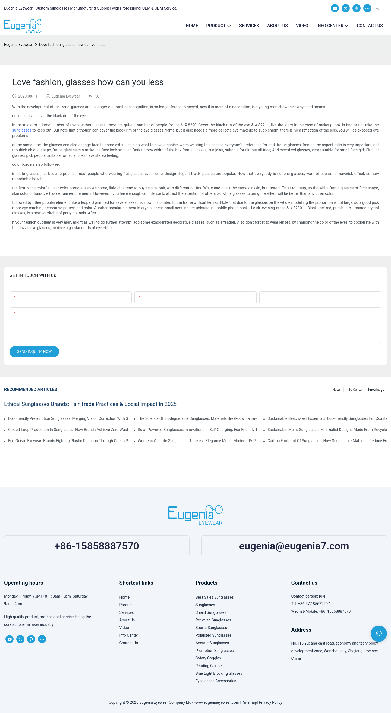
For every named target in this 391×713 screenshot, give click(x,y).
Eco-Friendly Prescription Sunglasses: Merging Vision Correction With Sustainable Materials (68, 418)
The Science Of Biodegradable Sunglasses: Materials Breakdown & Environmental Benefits (197, 418)
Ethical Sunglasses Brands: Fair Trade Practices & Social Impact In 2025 (90, 404)
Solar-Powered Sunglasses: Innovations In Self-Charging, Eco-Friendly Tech (197, 429)
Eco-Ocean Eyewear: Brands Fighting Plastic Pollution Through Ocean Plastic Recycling (68, 441)
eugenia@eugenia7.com (294, 546)
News (337, 390)
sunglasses (21, 130)
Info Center (354, 390)
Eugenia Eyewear (18, 44)
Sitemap (249, 702)
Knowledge (376, 390)
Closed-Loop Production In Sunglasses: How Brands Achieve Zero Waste (68, 429)
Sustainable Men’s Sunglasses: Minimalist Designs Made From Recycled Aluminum (327, 429)
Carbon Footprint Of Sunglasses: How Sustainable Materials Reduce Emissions (327, 441)
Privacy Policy (270, 702)
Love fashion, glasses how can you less (72, 44)
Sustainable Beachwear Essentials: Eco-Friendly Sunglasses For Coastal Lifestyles (327, 418)
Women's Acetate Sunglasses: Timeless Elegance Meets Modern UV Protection (197, 441)
